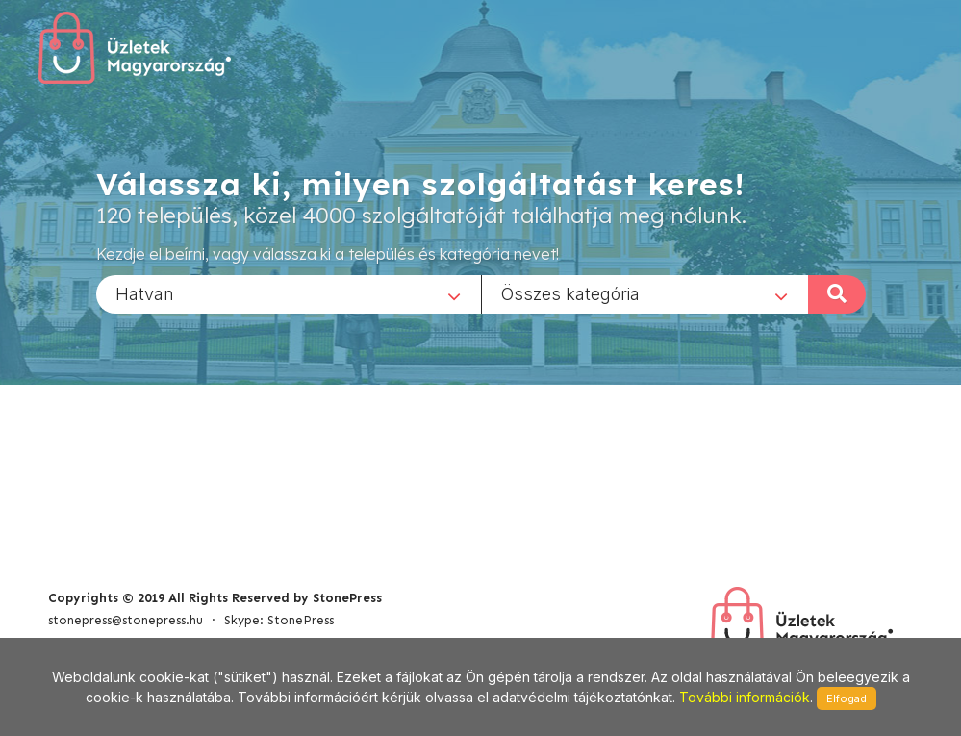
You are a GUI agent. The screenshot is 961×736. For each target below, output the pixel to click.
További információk (744, 697)
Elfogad (846, 698)
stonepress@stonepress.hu (125, 620)
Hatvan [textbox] (144, 293)
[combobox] (288, 293)
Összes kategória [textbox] (570, 293)
